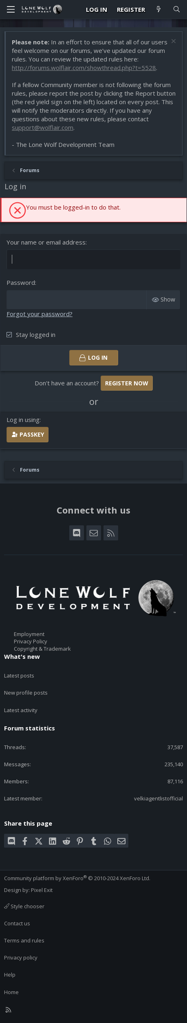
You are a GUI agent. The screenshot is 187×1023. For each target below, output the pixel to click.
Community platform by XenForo (77, 878)
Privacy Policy (30, 641)
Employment (29, 634)
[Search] (176, 9)
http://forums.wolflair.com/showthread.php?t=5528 (84, 67)
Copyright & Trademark (42, 648)
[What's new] (158, 9)
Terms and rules (24, 940)
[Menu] (11, 9)
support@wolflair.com (42, 127)
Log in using (23, 419)
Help (9, 974)
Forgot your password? (40, 314)
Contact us (17, 923)
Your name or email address (46, 242)
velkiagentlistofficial (158, 798)
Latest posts (19, 675)
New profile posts (26, 692)
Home (11, 992)
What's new (22, 656)
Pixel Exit (42, 890)
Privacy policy (20, 957)
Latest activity (20, 710)
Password (21, 282)
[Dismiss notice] (172, 42)
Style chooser (24, 906)
